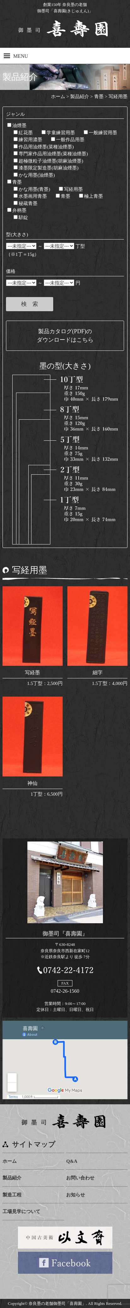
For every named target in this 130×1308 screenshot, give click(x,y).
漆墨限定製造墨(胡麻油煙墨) (46, 167)
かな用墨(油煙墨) (34, 175)
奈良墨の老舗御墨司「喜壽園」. (58, 1303)
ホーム (10, 1161)
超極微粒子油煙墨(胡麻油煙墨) (48, 160)
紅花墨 (23, 132)
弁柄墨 (16, 210)
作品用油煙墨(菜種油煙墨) (44, 146)
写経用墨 (71, 189)
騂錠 (21, 217)
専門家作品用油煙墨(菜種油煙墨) (51, 153)
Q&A (71, 1161)
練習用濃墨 (28, 139)
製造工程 (12, 1194)
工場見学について (21, 1211)
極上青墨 (91, 196)
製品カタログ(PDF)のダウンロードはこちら (65, 335)
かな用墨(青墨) (32, 189)
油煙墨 (16, 125)
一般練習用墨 (100, 132)
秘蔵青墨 (25, 203)
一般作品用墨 (67, 139)
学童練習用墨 (58, 132)
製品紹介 (12, 1177)
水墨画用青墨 (30, 196)
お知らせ (75, 1194)
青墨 (14, 182)
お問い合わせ (80, 1177)
